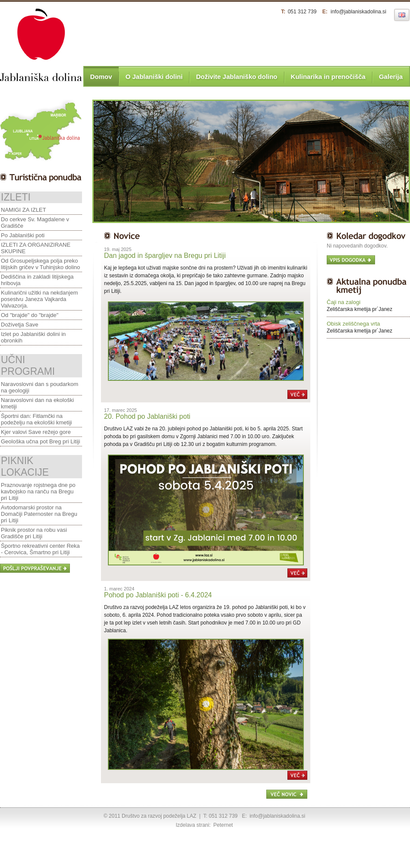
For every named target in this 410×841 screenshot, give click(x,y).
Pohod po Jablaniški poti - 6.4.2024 (158, 595)
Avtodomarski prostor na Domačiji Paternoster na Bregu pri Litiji (39, 514)
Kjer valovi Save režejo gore (36, 432)
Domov (101, 76)
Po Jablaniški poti (22, 235)
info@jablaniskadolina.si (358, 12)
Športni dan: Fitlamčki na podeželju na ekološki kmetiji (36, 419)
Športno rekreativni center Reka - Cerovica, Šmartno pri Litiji (40, 549)
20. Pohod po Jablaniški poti (147, 416)
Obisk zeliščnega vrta (353, 323)
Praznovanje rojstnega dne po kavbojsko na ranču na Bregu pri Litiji (38, 491)
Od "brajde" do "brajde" (29, 315)
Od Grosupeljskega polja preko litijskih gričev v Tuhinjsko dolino (40, 263)
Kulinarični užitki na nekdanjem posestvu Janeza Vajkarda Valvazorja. (39, 299)
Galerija (391, 76)
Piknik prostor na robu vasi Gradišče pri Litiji (34, 533)
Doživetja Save (19, 324)
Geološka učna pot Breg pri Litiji (40, 441)
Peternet (223, 825)
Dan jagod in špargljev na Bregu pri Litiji (165, 255)
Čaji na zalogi (343, 302)
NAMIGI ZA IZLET (23, 210)
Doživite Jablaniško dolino (236, 76)
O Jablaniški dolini (154, 76)
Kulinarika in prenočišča (328, 76)
